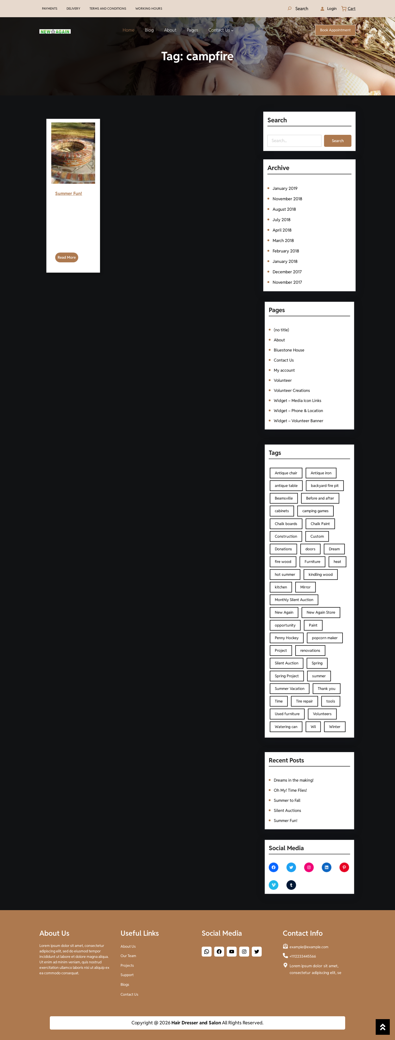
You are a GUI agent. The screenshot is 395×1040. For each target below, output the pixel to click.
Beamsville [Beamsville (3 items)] (296, 542)
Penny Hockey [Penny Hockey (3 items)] (297, 615)
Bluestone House (299, 357)
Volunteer (295, 373)
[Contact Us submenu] (232, 30)
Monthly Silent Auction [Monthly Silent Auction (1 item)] (301, 595)
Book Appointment (335, 30)
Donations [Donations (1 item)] (295, 569)
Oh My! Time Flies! (299, 790)
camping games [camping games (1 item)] (313, 549)
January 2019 (286, 189)
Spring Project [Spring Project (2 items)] (297, 635)
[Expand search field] (297, 9)
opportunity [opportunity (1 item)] (296, 609)
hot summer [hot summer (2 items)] (296, 582)
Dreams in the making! (301, 785)
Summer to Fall (297, 795)
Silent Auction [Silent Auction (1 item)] (297, 629)
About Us (128, 945)
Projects (127, 964)
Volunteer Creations (300, 378)
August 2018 (285, 209)
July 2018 (282, 219)
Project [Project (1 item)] (294, 622)
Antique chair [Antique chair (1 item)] (297, 529)
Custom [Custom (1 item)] (313, 562)
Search (337, 140)
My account (296, 367)
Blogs (125, 983)
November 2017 (288, 280)
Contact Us (296, 362)
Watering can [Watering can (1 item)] (297, 662)
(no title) (294, 346)
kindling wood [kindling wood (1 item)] (315, 582)
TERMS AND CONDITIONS (107, 8)
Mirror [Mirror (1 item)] (307, 589)
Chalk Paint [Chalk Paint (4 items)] (315, 555)
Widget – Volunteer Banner (303, 394)
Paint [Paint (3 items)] (311, 609)
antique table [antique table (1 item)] (297, 536)
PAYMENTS (49, 8)
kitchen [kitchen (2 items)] (294, 589)
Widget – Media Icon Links (303, 383)
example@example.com (309, 946)
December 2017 (288, 270)
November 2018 (288, 199)
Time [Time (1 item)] (293, 649)
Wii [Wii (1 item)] (311, 662)
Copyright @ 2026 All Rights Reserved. (197, 1023)
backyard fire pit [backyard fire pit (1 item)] (317, 536)
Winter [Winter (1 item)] (323, 662)
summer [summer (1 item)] (314, 635)
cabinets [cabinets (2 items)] (294, 549)
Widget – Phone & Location (303, 389)
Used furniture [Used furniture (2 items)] (297, 655)
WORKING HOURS (148, 8)
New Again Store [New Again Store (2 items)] (315, 602)
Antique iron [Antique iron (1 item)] (315, 529)
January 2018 (286, 260)
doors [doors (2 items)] (310, 569)
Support (127, 973)
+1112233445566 (303, 955)
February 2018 (287, 250)
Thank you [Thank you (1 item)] (318, 642)
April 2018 (283, 229)
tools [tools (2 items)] (320, 649)
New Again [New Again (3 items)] (296, 602)
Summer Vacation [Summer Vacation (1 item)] (299, 642)
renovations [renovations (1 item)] (310, 622)
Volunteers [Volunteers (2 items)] (316, 655)
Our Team (128, 954)
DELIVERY (73, 8)
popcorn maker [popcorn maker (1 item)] (317, 615)
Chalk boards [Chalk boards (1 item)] (297, 555)
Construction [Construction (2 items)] (297, 562)
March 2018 (284, 240)
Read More (72, 231)
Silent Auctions (298, 801)
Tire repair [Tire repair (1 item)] (306, 649)
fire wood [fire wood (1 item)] (295, 576)
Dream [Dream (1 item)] (322, 569)
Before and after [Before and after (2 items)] (315, 542)
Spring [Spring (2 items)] (313, 629)
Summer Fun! (72, 224)
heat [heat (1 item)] (324, 576)
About (293, 352)
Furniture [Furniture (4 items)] (311, 576)
